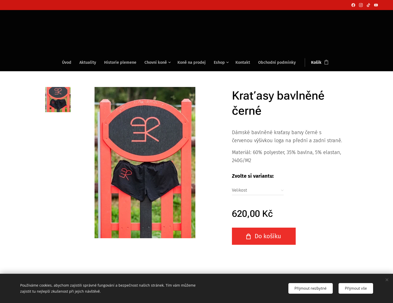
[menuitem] (68, 62)
